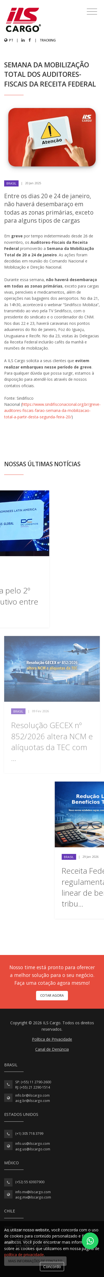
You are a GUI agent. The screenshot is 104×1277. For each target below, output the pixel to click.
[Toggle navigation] (92, 11)
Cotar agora (52, 995)
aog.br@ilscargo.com (32, 1100)
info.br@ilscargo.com (32, 1095)
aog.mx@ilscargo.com (33, 1197)
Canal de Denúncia (52, 1049)
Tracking (48, 40)
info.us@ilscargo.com (32, 1143)
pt (8, 40)
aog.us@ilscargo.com (32, 1149)
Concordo (52, 1266)
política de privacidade (24, 1254)
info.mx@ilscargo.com (33, 1192)
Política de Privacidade (52, 1039)
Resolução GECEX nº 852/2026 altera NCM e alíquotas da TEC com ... (52, 741)
